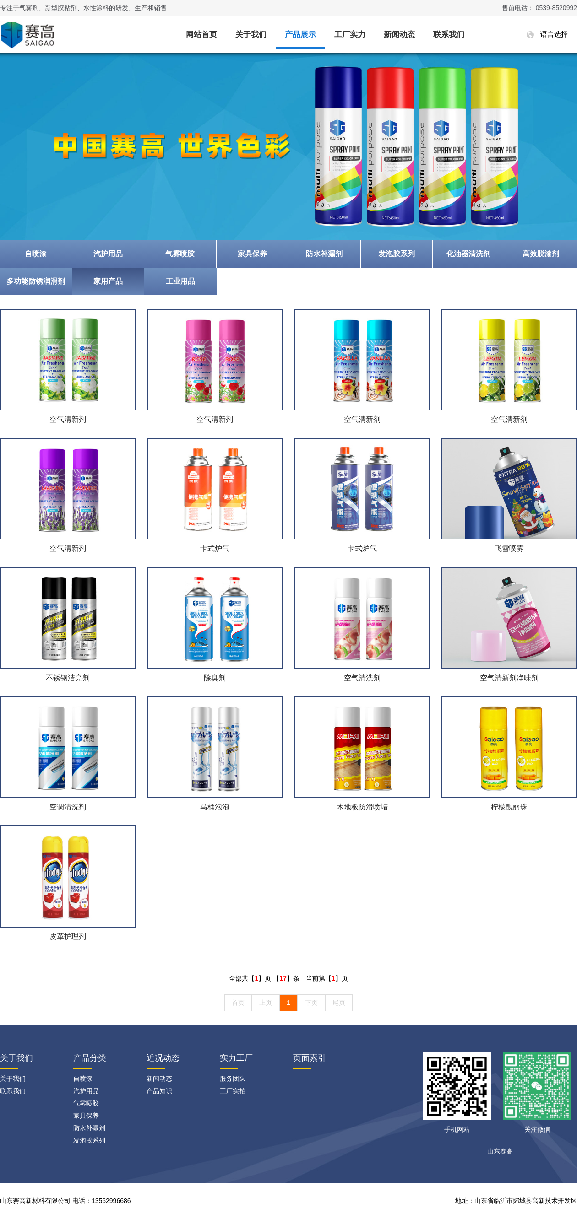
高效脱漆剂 (541, 254)
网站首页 (201, 34)
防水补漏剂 (324, 254)
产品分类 (89, 1058)
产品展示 (300, 34)
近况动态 (163, 1058)
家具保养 (252, 254)
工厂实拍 (232, 1091)
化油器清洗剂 (468, 254)
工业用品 (180, 281)
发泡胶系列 (396, 254)
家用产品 (108, 281)
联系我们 (448, 34)
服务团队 (232, 1078)
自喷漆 (36, 254)
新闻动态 (399, 34)
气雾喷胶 (180, 254)
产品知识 (159, 1091)
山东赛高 (500, 1151)
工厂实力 (349, 34)
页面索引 (309, 1058)
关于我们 (251, 34)
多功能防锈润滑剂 (35, 281)
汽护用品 (108, 254)
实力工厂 (236, 1058)
